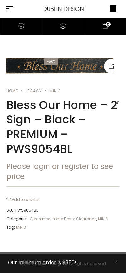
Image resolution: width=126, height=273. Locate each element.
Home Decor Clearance (74, 218)
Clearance (40, 218)
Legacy (34, 90)
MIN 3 (55, 90)
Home (12, 90)
